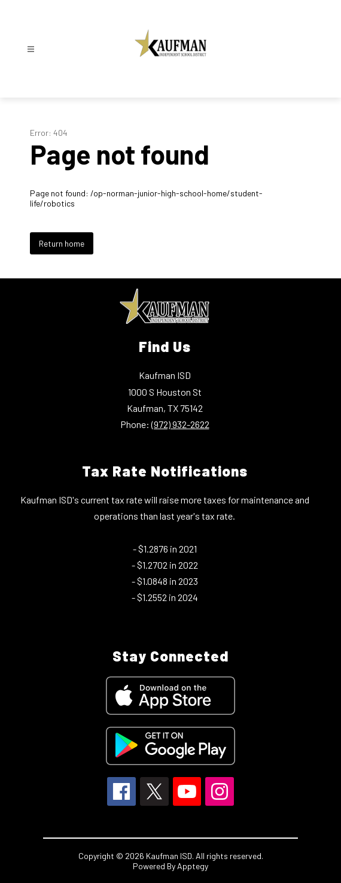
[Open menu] (31, 49)
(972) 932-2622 (180, 424)
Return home (61, 243)
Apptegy (192, 866)
